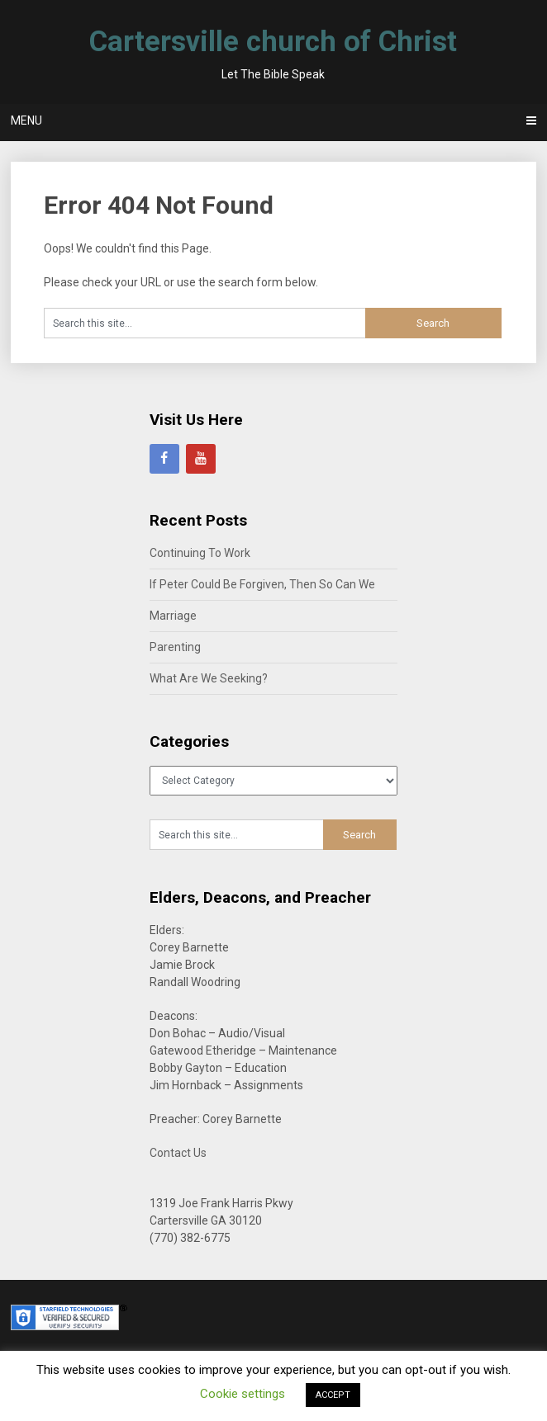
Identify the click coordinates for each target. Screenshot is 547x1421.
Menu (26, 120)
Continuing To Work (200, 552)
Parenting (175, 647)
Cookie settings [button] (242, 1393)
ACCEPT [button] (333, 1395)
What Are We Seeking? (209, 678)
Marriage (173, 615)
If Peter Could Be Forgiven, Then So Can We (262, 584)
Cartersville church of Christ (273, 42)
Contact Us (178, 1152)
